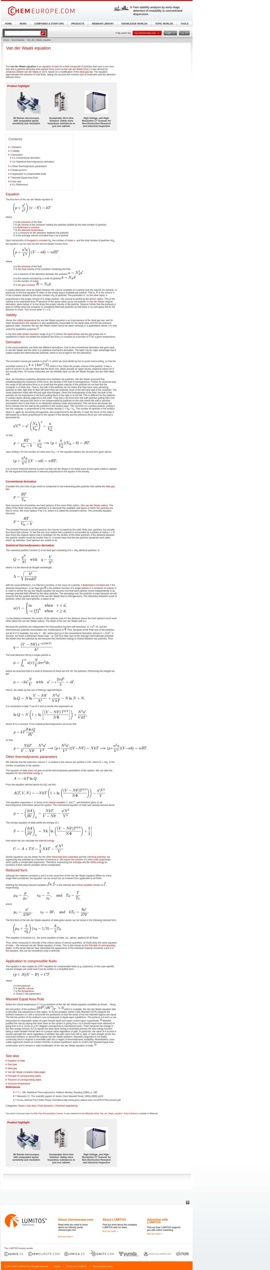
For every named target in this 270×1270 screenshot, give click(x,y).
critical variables (84, 885)
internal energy (46, 840)
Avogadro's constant (37, 240)
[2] (101, 1020)
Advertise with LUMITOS (157, 1221)
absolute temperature (32, 230)
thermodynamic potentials (65, 857)
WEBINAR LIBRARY (103, 23)
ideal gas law (86, 72)
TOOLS (184, 23)
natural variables (56, 802)
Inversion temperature (19, 1083)
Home (6, 40)
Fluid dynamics (45, 1105)
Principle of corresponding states (24, 1076)
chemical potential (96, 857)
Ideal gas (12, 1068)
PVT (41, 966)
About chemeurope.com (75, 1219)
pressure (25, 222)
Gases (21, 1105)
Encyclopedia (18, 40)
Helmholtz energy (31, 773)
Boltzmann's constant (28, 227)
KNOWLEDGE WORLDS (134, 23)
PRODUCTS (77, 23)
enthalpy (77, 862)
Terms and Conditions (76, 1266)
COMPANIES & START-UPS (49, 23)
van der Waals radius (96, 505)
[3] (95, 1045)
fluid (67, 66)
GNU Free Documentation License (48, 1113)
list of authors (131, 1113)
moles (70, 240)
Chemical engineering (66, 1105)
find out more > (65, 1236)
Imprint (57, 1266)
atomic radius (96, 299)
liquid (70, 334)
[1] (38, 328)
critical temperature (26, 320)
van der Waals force (78, 69)
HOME (8, 23)
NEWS (23, 23)
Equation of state (16, 1060)
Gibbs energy (97, 862)
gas (90, 334)
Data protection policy (103, 1266)
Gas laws (12, 1064)
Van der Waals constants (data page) (26, 1072)
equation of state (50, 66)
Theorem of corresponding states (24, 1079)
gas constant (28, 285)
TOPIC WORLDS (164, 23)
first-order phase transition (25, 334)
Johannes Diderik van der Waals (22, 72)
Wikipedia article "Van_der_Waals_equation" (104, 1113)
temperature (28, 991)
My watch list (124, 33)
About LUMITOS (114, 1219)
